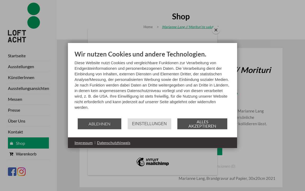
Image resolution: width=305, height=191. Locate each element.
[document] (152, 84)
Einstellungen (149, 123)
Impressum (84, 142)
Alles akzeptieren (202, 123)
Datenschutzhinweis (113, 142)
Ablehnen (99, 123)
